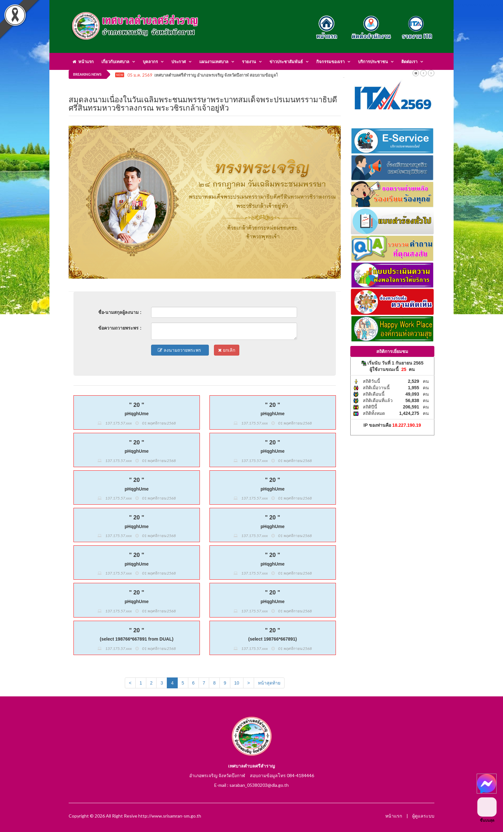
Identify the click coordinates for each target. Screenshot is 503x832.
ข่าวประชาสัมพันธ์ (286, 61)
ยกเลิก (226, 350)
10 (236, 682)
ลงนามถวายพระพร (180, 350)
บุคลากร (150, 61)
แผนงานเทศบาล (213, 61)
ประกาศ (178, 61)
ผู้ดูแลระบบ (423, 816)
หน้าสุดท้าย (269, 682)
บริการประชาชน (373, 61)
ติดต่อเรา (409, 61)
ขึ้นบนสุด (487, 809)
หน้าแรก (83, 61)
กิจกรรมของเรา (330, 61)
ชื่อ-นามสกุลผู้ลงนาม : (119, 312)
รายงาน (249, 61)
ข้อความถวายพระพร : (119, 328)
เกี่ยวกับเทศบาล (115, 61)
